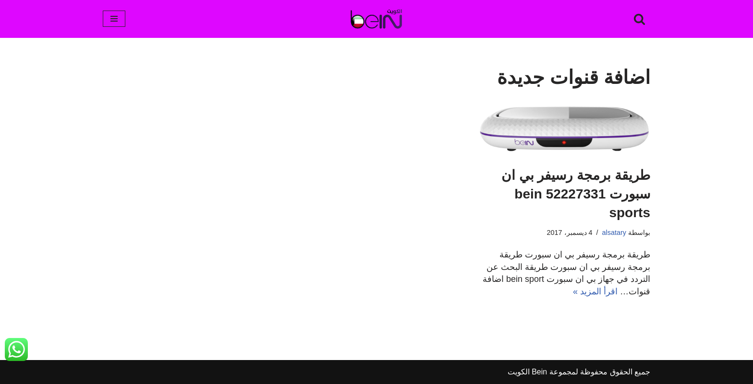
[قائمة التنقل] (114, 19)
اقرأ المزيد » (595, 291)
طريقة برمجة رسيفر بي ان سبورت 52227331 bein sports (575, 194)
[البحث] (639, 19)
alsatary (614, 232)
